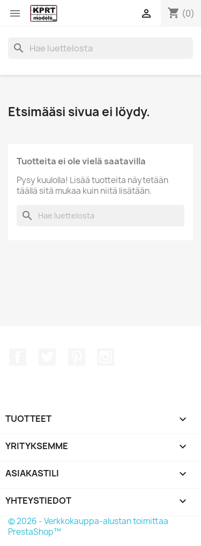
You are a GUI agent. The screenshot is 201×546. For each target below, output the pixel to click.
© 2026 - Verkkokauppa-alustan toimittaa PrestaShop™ (88, 526)
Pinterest (76, 357)
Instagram (105, 357)
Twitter (47, 357)
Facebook (17, 357)
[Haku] (100, 48)
